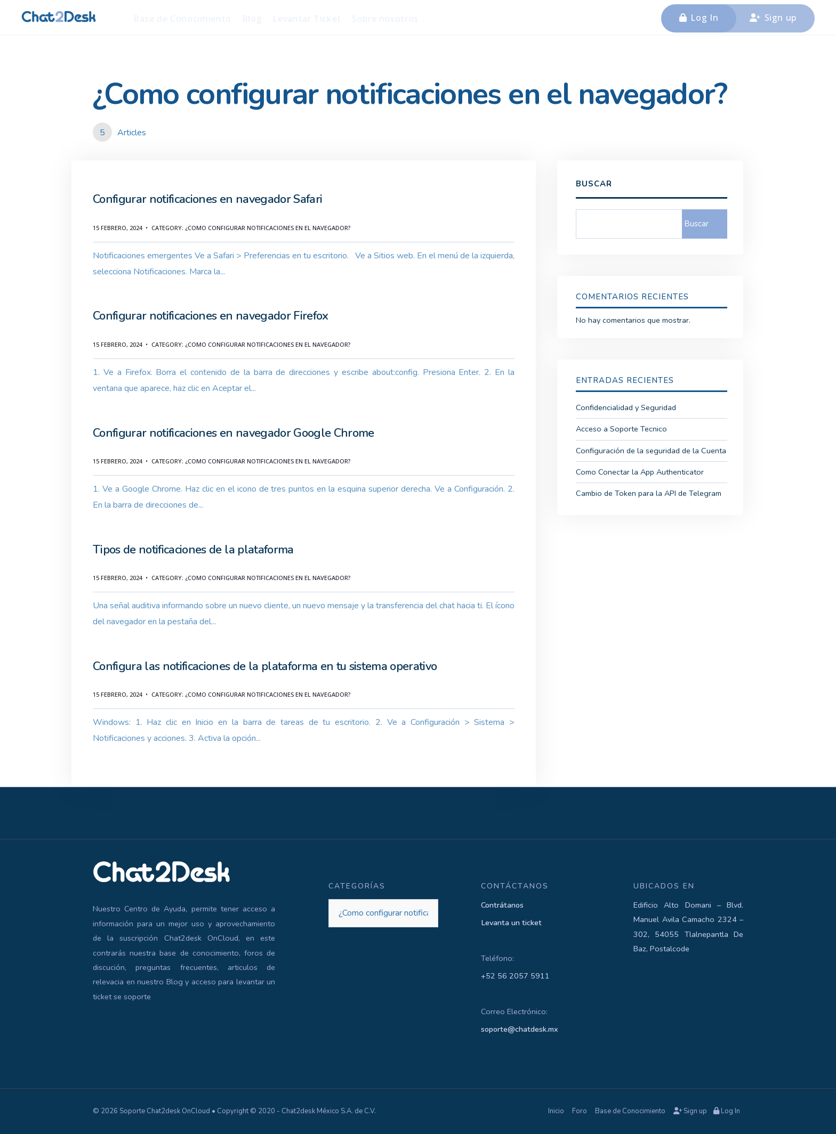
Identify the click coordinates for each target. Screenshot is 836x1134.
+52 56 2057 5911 (515, 975)
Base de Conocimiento (182, 19)
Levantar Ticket (306, 19)
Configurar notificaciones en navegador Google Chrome (233, 433)
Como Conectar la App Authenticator (640, 472)
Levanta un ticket (511, 922)
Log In (698, 17)
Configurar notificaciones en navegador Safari (207, 199)
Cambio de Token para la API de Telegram (648, 493)
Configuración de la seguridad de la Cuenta (651, 450)
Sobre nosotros (385, 19)
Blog (252, 19)
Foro (579, 1111)
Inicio (556, 1111)
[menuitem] (389, 18)
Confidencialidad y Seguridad (626, 407)
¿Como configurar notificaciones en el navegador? (267, 228)
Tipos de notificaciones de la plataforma (193, 550)
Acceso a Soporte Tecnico (621, 428)
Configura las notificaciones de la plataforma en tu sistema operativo (265, 666)
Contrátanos (502, 905)
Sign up (773, 17)
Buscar (594, 183)
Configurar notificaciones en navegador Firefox (210, 316)
